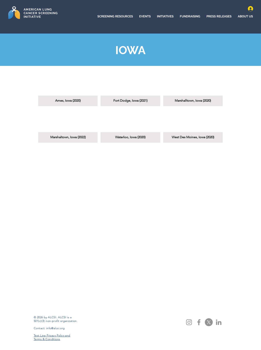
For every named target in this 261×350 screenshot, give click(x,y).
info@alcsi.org (55, 328)
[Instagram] (189, 322)
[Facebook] (199, 322)
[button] (68, 89)
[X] (209, 322)
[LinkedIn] (219, 322)
